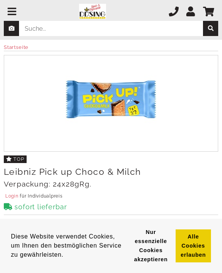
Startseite (16, 47)
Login (12, 196)
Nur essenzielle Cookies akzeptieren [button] (151, 245)
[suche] (210, 28)
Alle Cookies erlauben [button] (193, 246)
